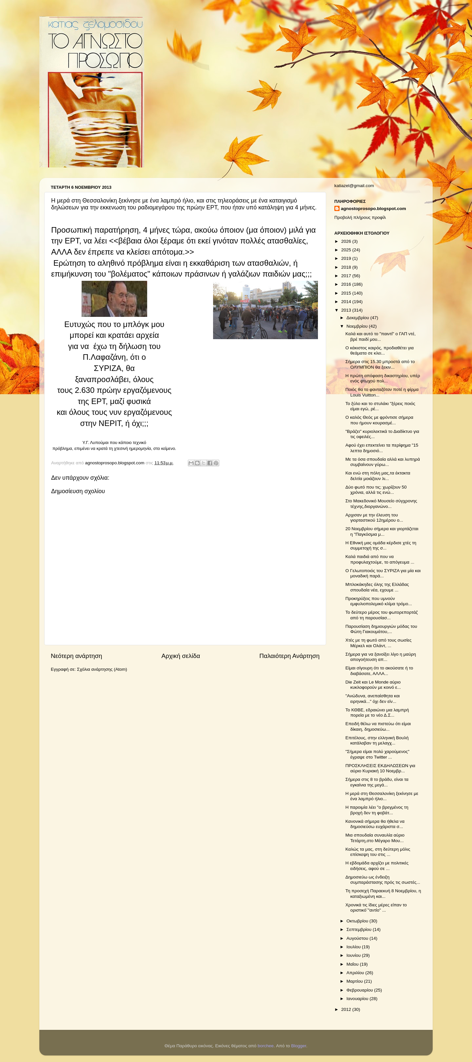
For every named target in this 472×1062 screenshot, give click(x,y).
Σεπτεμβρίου (359, 929)
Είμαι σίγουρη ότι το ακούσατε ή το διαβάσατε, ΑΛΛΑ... (379, 671)
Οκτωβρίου (357, 920)
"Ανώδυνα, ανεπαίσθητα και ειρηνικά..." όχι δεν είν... (372, 698)
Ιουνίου (354, 955)
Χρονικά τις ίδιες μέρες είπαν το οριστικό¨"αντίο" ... (376, 907)
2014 (346, 301)
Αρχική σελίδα (181, 655)
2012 (346, 1009)
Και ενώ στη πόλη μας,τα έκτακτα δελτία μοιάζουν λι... (377, 476)
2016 (346, 284)
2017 (346, 275)
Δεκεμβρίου (358, 317)
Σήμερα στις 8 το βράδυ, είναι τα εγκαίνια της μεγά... (376, 782)
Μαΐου (353, 964)
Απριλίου (355, 972)
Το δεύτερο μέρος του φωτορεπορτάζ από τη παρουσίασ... (381, 615)
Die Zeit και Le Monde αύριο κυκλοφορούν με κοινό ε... (373, 685)
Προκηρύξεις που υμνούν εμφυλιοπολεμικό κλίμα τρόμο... (378, 601)
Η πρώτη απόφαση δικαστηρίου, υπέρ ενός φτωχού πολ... (382, 378)
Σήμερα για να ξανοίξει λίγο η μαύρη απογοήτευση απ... (380, 657)
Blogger (298, 1045)
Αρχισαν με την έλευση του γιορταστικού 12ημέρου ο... (374, 517)
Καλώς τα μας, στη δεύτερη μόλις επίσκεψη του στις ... (377, 852)
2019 (346, 258)
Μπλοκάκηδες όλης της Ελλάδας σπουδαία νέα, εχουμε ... (377, 587)
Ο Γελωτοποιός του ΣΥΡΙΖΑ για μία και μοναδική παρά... (383, 573)
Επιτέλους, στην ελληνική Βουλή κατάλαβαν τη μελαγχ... (377, 740)
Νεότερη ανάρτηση (76, 655)
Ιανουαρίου (357, 998)
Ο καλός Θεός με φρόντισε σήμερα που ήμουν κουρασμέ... (379, 420)
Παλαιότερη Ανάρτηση (289, 655)
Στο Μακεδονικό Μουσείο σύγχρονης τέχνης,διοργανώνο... (381, 503)
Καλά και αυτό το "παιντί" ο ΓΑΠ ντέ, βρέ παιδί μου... (380, 336)
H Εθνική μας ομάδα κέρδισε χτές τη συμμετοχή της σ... (380, 545)
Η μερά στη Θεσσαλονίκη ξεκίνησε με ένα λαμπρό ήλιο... (381, 796)
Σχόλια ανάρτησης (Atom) (102, 669)
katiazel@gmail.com (354, 185)
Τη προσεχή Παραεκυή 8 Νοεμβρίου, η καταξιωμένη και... (383, 893)
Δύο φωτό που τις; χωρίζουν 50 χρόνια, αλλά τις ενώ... (376, 490)
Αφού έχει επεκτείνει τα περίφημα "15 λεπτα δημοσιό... (381, 448)
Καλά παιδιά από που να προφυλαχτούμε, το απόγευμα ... (379, 559)
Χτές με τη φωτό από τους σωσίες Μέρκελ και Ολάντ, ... (378, 643)
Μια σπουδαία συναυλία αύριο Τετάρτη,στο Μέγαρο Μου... (374, 838)
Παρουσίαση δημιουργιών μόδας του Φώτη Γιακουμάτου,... (381, 629)
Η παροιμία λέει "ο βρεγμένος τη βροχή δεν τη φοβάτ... (376, 810)
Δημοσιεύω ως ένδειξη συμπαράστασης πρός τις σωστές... (382, 880)
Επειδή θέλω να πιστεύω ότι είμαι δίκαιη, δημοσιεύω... (378, 726)
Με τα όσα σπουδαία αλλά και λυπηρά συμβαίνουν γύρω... (382, 462)
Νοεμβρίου (357, 326)
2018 (346, 267)
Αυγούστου (357, 938)
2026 (346, 241)
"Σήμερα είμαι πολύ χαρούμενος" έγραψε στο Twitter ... (377, 754)
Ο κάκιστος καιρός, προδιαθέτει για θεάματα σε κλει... (379, 350)
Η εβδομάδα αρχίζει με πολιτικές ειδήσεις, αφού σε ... (377, 865)
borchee (266, 1045)
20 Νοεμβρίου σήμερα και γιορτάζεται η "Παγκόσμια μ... (382, 531)
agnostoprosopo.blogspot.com (373, 208)
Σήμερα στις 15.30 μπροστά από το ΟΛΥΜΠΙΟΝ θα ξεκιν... (380, 364)
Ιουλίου (354, 946)
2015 (346, 293)
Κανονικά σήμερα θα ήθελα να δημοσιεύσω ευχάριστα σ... (374, 824)
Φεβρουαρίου (360, 990)
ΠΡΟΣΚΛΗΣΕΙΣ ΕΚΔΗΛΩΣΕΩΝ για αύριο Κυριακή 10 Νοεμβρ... (380, 768)
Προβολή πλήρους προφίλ (360, 217)
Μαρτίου (355, 981)
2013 (346, 310)
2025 (346, 249)
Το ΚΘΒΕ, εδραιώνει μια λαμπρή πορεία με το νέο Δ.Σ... (377, 712)
